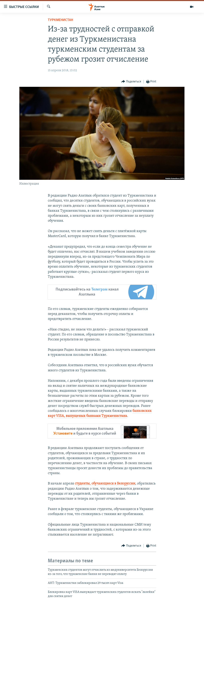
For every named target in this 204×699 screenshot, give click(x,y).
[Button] (131, 81)
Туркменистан (60, 20)
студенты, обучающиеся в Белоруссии (105, 483)
